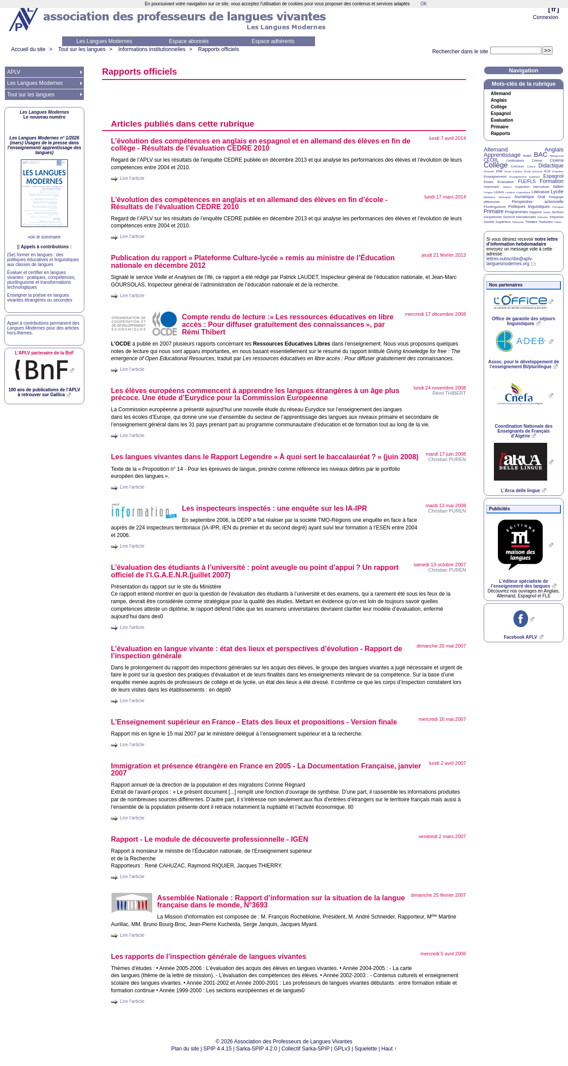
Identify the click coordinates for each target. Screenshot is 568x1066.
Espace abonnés (189, 41)
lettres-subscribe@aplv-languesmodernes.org (509, 261)
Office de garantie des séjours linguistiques (524, 321)
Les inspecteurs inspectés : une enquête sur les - (274, 508)
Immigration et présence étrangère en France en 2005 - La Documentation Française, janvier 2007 (266, 769)
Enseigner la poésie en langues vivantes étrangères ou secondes (39, 297)
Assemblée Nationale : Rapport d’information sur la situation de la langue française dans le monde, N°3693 (281, 901)
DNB (499, 171)
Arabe (527, 155)
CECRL (491, 160)
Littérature (541, 192)
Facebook (520, 637)
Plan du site (185, 1049)
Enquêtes (558, 171)
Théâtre (531, 222)
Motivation (505, 197)
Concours (517, 166)
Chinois (537, 160)
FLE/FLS (526, 181)
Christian (447, 459)
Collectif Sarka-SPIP (305, 1049)
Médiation (489, 197)
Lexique (510, 192)
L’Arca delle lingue (520, 490)
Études (488, 181)
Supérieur (503, 222)
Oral (541, 197)
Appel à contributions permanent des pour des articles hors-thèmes (43, 328)
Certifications (515, 160)
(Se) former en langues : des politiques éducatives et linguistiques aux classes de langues (43, 259)
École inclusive (533, 171)
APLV (13, 72)
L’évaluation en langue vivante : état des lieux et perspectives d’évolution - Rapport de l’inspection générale (256, 652)
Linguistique (523, 192)
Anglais (499, 100)
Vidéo (557, 222)
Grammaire (491, 186)
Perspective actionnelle (538, 201)
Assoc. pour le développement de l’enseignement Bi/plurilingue (523, 364)
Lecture (499, 192)
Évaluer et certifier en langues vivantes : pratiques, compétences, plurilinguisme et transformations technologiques (41, 280)
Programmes (516, 212)
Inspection (522, 186)
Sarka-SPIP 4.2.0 (256, 1049)
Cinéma (557, 160)
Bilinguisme (557, 156)
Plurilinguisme (495, 207)
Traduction (546, 221)
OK (423, 3)
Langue (488, 192)
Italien (558, 186)
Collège (499, 107)
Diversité (489, 171)
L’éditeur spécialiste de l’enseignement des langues (520, 584)
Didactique (551, 166)
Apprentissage (502, 154)
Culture (531, 166)
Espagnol (501, 113)
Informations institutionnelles (151, 49)
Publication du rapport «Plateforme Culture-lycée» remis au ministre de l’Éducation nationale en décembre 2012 (253, 261)
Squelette (366, 1049)
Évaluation (502, 120)
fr (553, 9)
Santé (546, 212)
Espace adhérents (273, 41)
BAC (541, 154)
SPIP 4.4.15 (217, 1049)
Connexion (545, 17)
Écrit (547, 171)
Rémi (449, 393)
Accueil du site (28, 49)
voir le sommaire (44, 237)
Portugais (558, 207)
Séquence (556, 217)
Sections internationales (519, 217)
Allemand (501, 93)
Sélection (542, 217)
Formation (552, 181)
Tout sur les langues (82, 49)
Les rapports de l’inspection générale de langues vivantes (208, 956)
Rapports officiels (218, 49)
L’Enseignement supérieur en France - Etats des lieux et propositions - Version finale (254, 722)
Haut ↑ (389, 1049)
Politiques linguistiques (529, 206)
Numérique (524, 197)
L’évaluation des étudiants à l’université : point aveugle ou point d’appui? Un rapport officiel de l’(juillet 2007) (254, 571)
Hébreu (507, 187)
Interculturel (541, 186)
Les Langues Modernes (104, 41)
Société (489, 221)
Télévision (518, 222)
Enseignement (495, 177)
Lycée (557, 191)
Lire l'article (132, 178)
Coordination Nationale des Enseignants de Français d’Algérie (523, 431)
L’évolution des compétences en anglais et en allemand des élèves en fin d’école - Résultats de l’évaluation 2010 (249, 203)
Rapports (500, 133)
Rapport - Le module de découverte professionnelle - (209, 839)
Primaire (500, 127)
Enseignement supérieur (524, 176)
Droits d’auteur (513, 171)
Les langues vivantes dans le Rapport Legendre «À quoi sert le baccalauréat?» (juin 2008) (264, 457)
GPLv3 (342, 1049)
